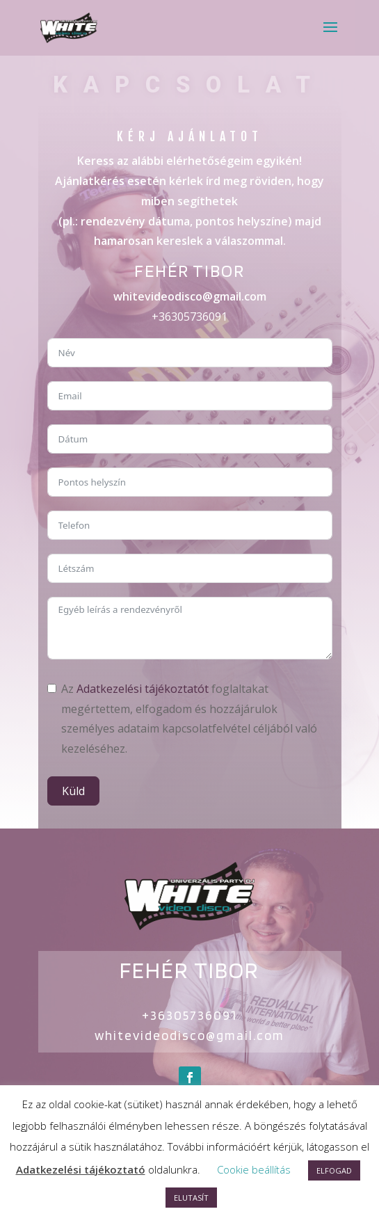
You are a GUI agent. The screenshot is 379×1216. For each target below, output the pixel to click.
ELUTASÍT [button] (191, 1197)
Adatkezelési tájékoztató (80, 1169)
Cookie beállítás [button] (254, 1169)
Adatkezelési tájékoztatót (142, 688)
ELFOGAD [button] (334, 1170)
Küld (73, 791)
